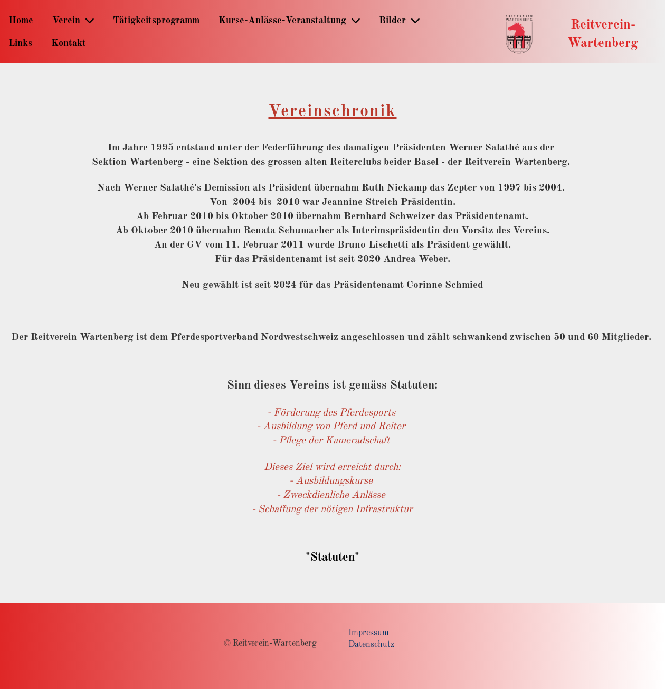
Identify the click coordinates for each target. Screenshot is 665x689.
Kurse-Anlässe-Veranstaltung (289, 20)
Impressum (368, 633)
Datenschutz (371, 644)
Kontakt (68, 43)
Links (20, 43)
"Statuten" (332, 557)
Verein (73, 20)
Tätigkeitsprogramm (156, 20)
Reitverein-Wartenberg (602, 34)
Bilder (399, 20)
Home (20, 20)
